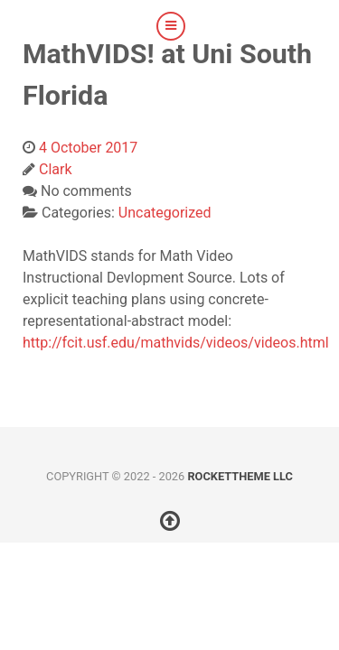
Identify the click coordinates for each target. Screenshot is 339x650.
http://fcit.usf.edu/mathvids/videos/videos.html (176, 342)
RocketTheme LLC (239, 476)
